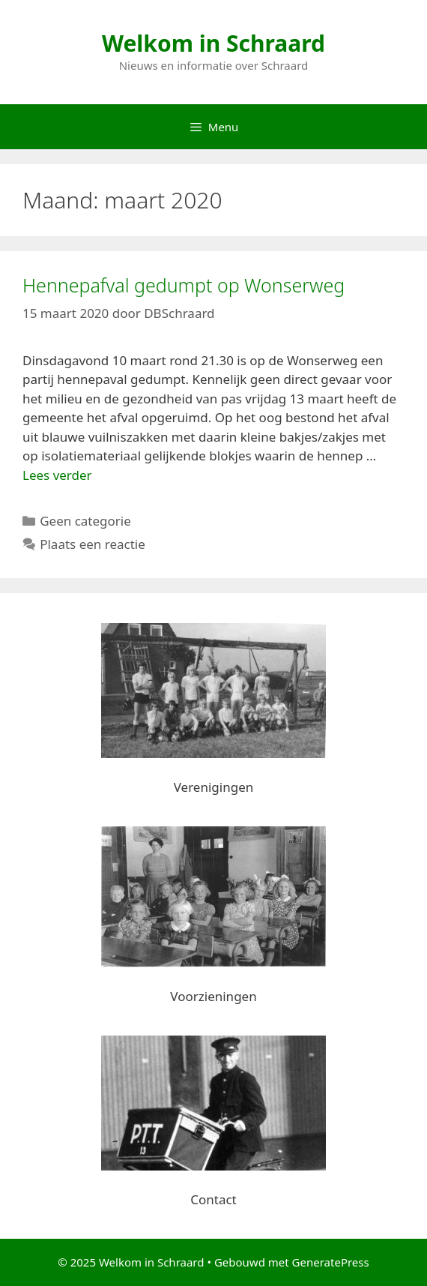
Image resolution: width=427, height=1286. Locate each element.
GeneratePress (330, 1262)
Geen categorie (85, 520)
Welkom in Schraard (213, 43)
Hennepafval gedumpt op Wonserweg (183, 285)
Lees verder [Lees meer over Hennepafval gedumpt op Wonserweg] (57, 475)
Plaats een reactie (92, 544)
